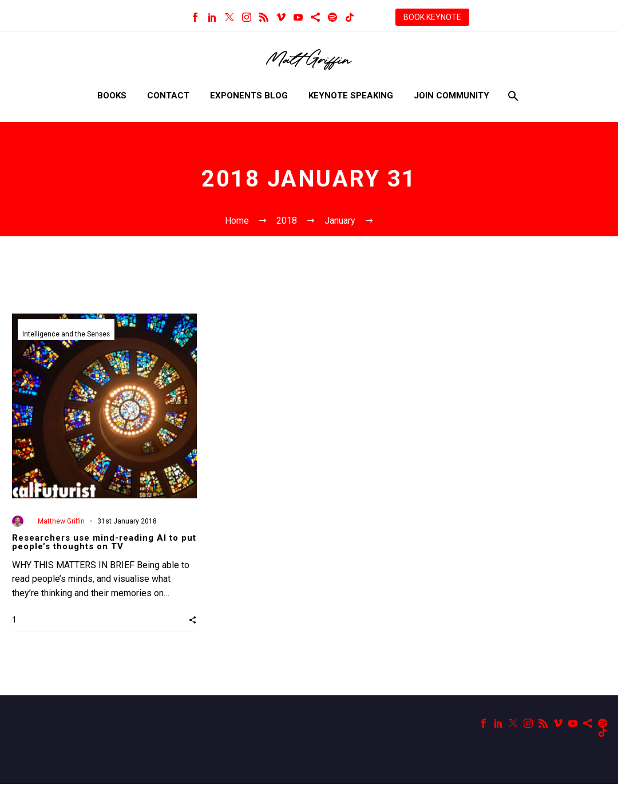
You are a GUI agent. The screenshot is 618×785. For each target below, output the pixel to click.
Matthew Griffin (61, 521)
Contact (168, 95)
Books (111, 95)
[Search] (512, 96)
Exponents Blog (249, 95)
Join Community (451, 95)
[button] (192, 620)
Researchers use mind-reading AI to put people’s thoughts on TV (104, 542)
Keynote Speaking (350, 95)
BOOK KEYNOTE (432, 17)
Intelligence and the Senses (66, 335)
